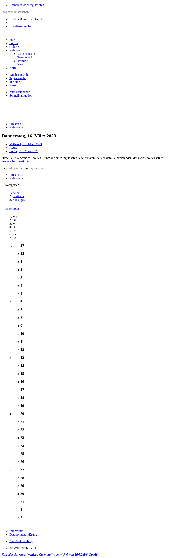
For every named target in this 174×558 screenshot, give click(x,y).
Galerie (14, 46)
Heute (13, 147)
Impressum (16, 531)
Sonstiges (19, 199)
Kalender (15, 50)
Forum (13, 43)
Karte (13, 68)
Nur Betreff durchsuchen (27, 19)
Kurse (16, 192)
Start (12, 39)
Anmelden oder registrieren (26, 4)
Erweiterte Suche (20, 26)
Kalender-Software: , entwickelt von (49, 554)
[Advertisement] (73, 109)
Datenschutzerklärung (23, 534)
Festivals (18, 196)
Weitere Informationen (16, 161)
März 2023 (12, 208)
